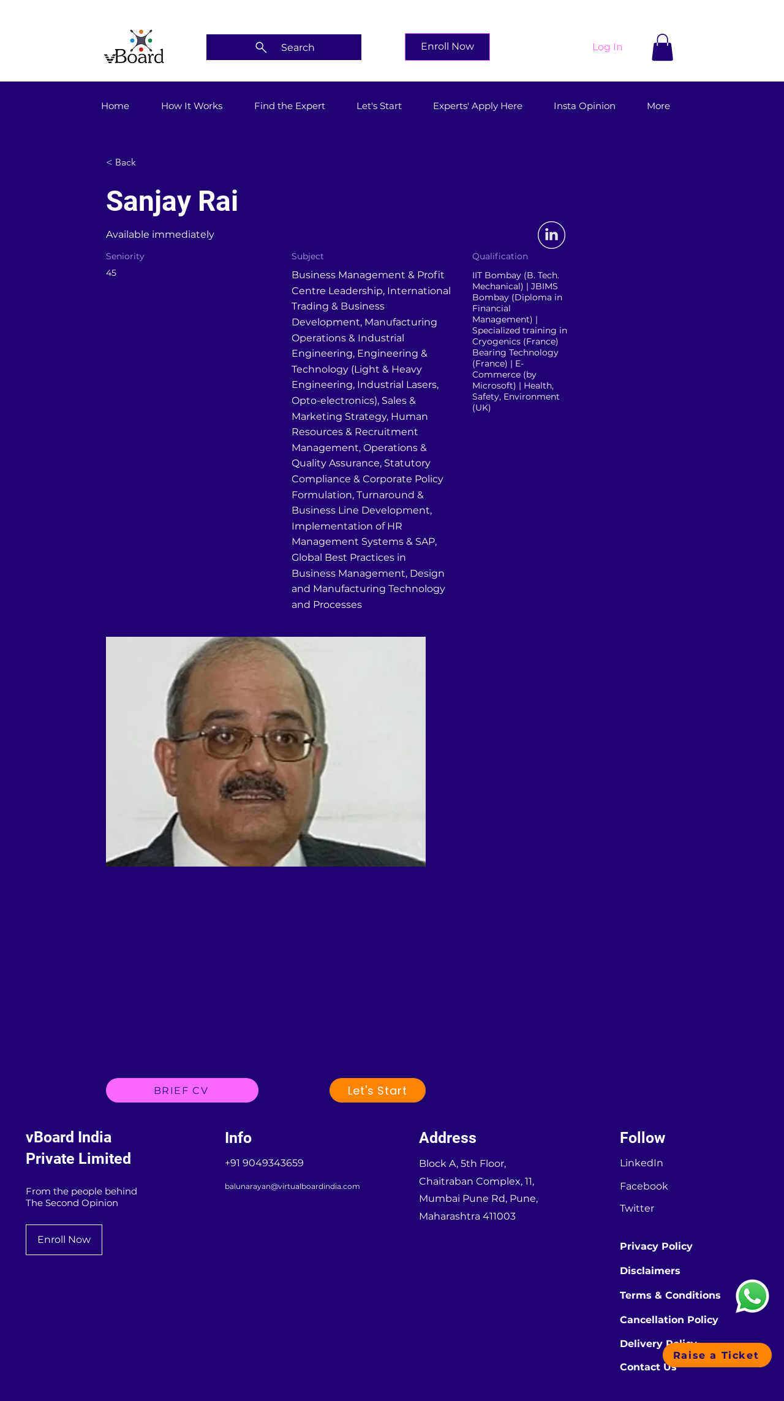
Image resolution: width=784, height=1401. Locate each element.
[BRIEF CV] (182, 1090)
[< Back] (149, 162)
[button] (662, 47)
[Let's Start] (378, 1090)
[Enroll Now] (447, 47)
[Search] (283, 47)
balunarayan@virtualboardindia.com (292, 1186)
